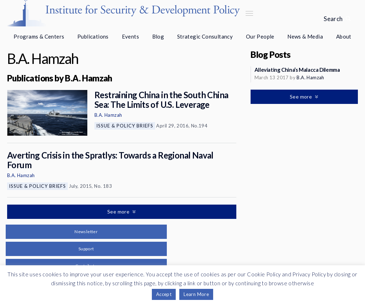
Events (130, 36)
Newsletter (86, 231)
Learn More (196, 294)
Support (86, 248)
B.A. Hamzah (108, 115)
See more (119, 212)
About (343, 36)
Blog (158, 36)
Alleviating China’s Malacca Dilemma (297, 69)
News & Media (305, 36)
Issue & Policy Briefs (124, 126)
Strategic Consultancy (205, 36)
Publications (93, 36)
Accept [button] (163, 294)
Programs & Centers (39, 36)
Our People (260, 36)
